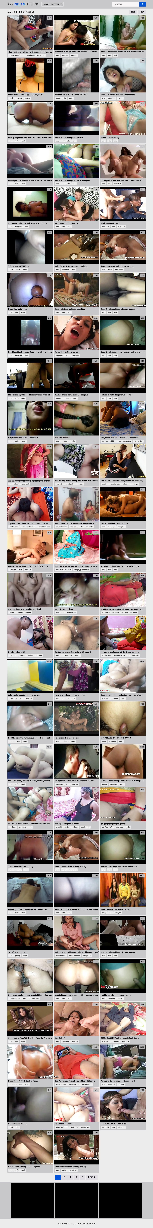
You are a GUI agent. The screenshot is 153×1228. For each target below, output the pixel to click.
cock (104, 741)
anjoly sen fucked (28, 527)
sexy (71, 98)
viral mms (73, 527)
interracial (119, 270)
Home (45, 4)
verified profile (107, 827)
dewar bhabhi (61, 1084)
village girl (87, 956)
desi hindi (74, 1127)
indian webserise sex (110, 613)
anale (128, 827)
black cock (85, 827)
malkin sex (14, 527)
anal (57, 55)
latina (12, 870)
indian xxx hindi (62, 1127)
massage (111, 527)
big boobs (115, 1041)
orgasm (28, 570)
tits (65, 98)
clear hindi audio (86, 527)
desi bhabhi (86, 1084)
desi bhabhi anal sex (31, 998)
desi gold (70, 484)
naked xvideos (74, 956)
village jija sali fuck (81, 570)
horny (120, 98)
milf (103, 141)
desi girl (38, 655)
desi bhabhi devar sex (35, 55)
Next (91, 1177)
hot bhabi (13, 655)
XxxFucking (23, 4)
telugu (28, 613)
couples (121, 527)
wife (17, 141)
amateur (74, 55)
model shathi (61, 956)
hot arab (79, 484)
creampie (13, 698)
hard (25, 870)
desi (25, 270)
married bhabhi (108, 441)
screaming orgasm (124, 441)
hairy (121, 784)
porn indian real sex (63, 570)
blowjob (65, 55)
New (142, 12)
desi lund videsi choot (111, 484)
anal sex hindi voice (129, 613)
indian (18, 270)
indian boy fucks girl (130, 484)
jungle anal (106, 655)
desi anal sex (133, 655)
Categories (56, 4)
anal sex (59, 655)
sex (103, 55)
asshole (111, 998)
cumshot (111, 98)
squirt (19, 870)
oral (115, 55)
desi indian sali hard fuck (19, 484)
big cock (68, 655)
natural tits (138, 441)
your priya (59, 484)
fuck (20, 570)
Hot (133, 12)
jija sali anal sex (119, 655)
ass (103, 184)
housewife (66, 141)
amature (20, 613)
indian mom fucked (17, 55)
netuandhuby (15, 998)
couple (27, 98)
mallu (12, 613)
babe (110, 270)
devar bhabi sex (43, 527)
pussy (58, 98)
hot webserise (61, 527)
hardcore (18, 227)
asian (23, 312)
